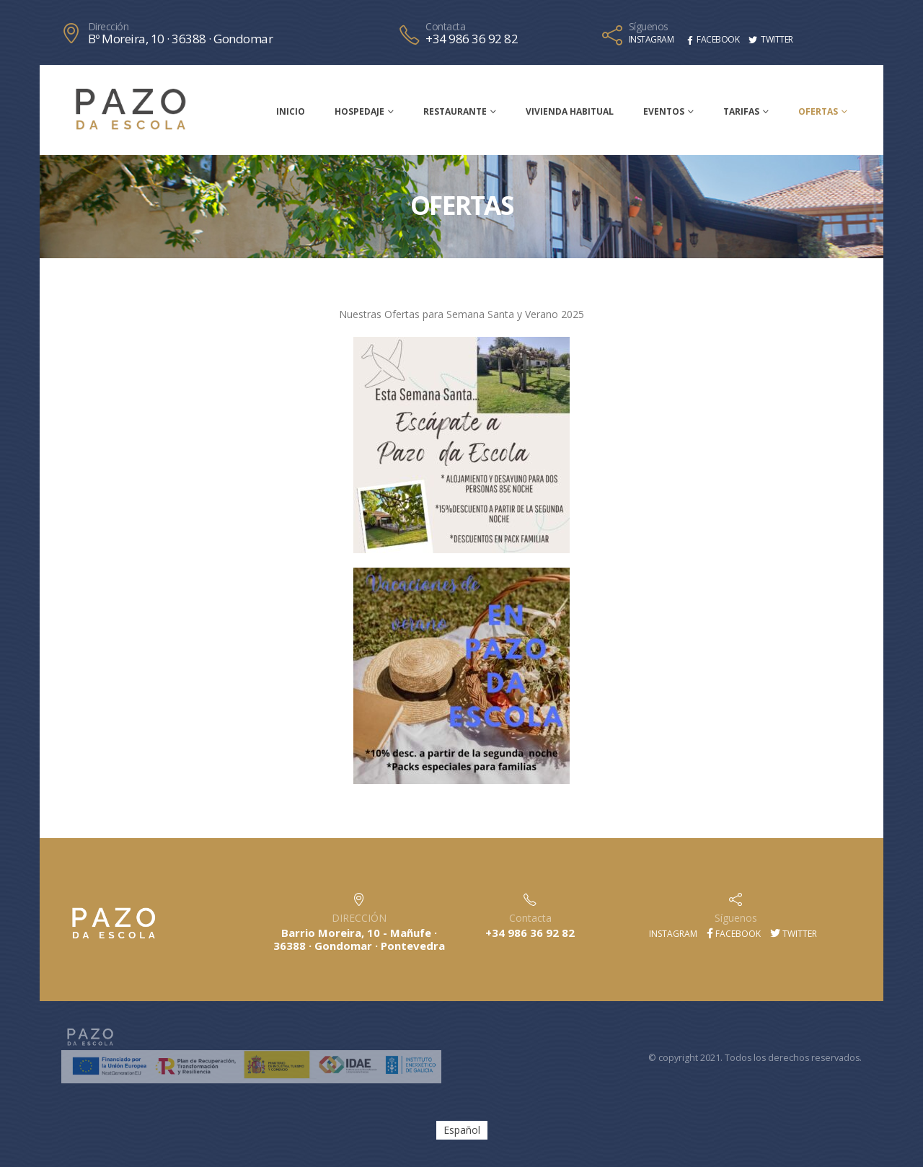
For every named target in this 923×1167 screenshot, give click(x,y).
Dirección (108, 27)
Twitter (793, 934)
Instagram (672, 934)
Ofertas (818, 111)
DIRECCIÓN (359, 918)
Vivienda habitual (570, 111)
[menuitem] (461, 1130)
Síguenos (648, 27)
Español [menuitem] (461, 1130)
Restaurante (455, 111)
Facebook (734, 934)
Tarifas (741, 111)
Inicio (290, 111)
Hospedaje (359, 111)
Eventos (663, 111)
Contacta (445, 27)
